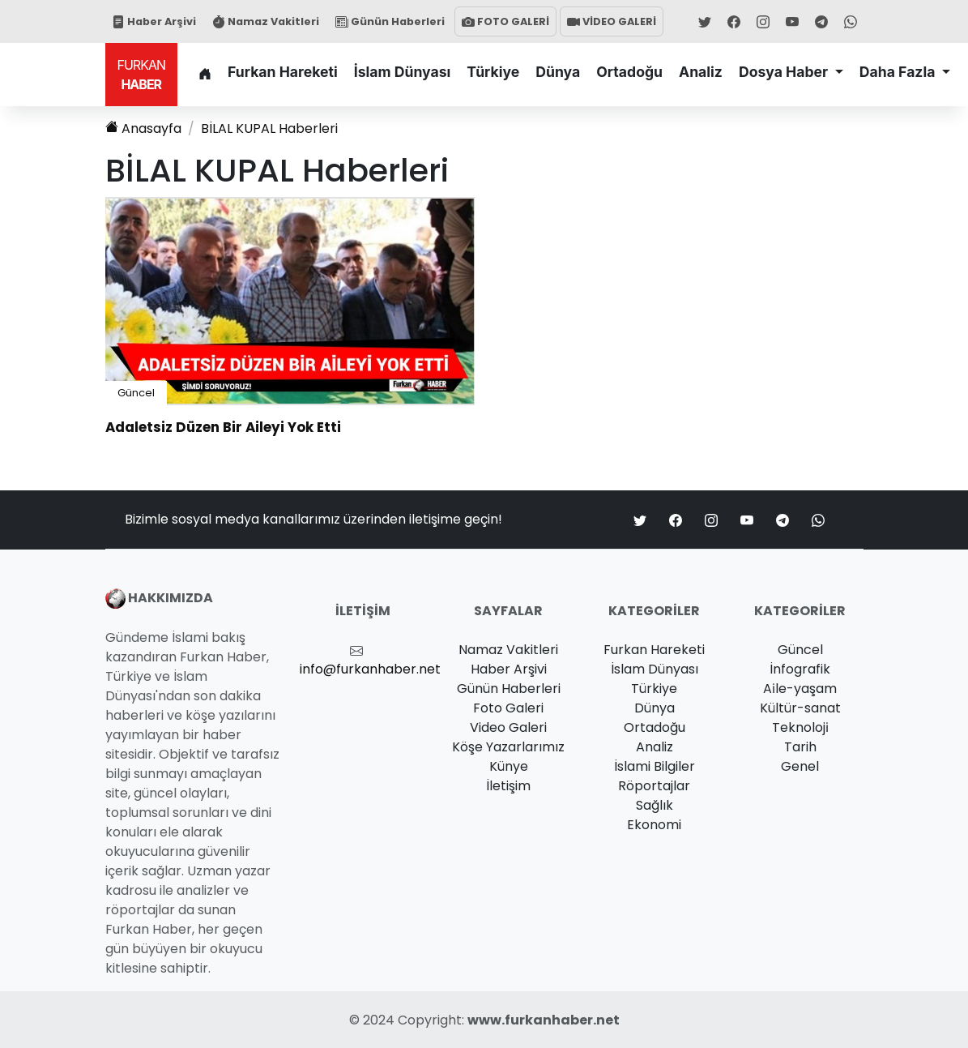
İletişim (508, 785)
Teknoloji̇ (800, 727)
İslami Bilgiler (654, 766)
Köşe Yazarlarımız (508, 747)
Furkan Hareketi (283, 71)
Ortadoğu (629, 71)
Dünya (557, 71)
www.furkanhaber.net (543, 1020)
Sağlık (654, 805)
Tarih (800, 747)
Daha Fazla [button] (899, 71)
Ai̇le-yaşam (800, 688)
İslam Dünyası (402, 71)
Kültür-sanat (800, 708)
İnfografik (800, 669)
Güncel (136, 393)
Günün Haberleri (390, 21)
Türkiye (493, 71)
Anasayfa (143, 128)
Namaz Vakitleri (265, 21)
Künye (508, 766)
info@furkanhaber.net (370, 669)
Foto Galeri (508, 708)
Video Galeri (508, 727)
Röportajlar (654, 785)
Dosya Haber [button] (785, 71)
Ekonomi (654, 824)
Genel (800, 766)
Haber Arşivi (154, 21)
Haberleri (269, 128)
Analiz (701, 71)
